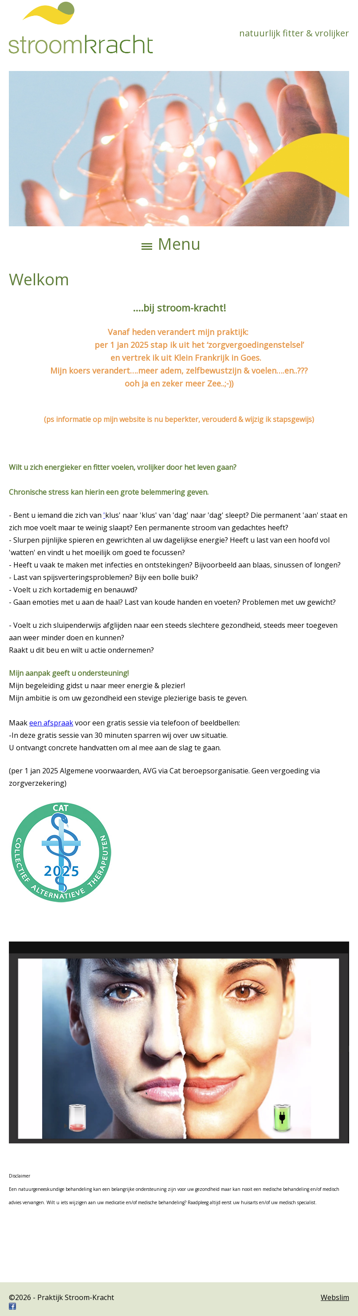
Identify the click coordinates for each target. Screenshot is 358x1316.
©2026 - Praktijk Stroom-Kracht (61, 1297)
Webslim (335, 1297)
